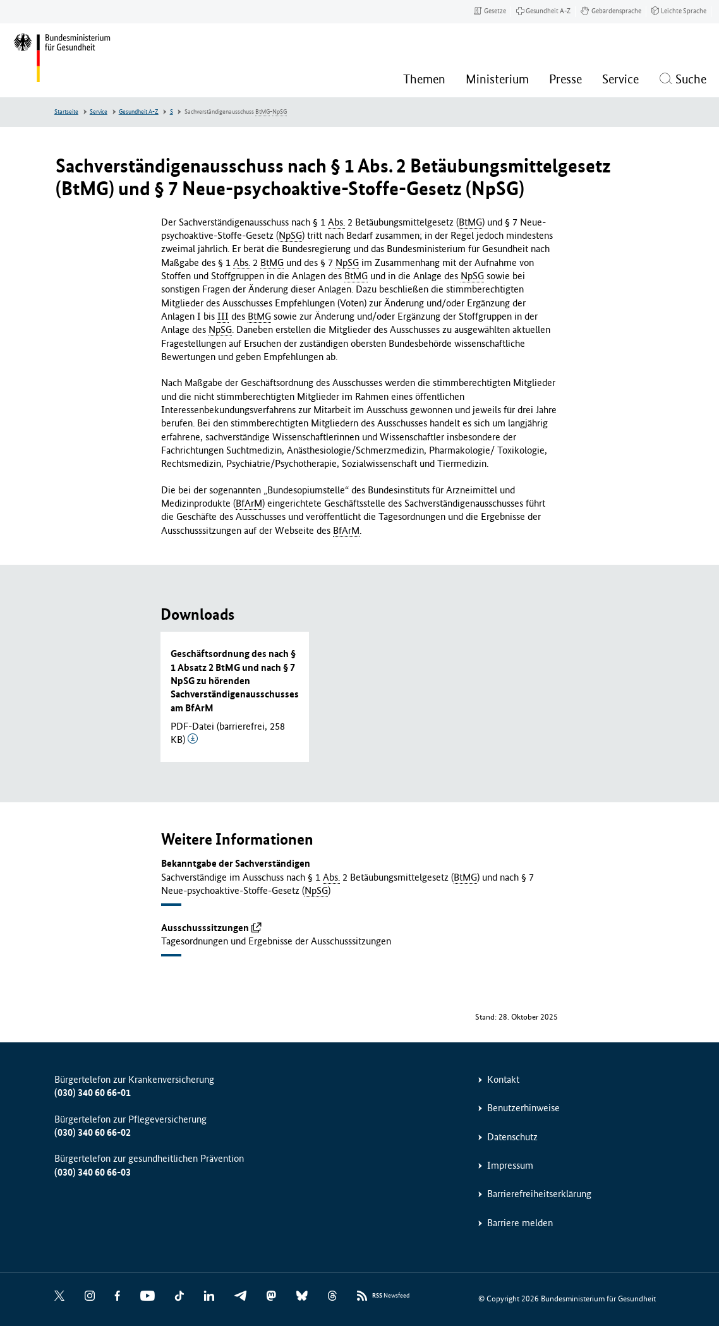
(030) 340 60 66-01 (92, 1093)
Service (98, 112)
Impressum (510, 1165)
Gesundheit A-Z (139, 112)
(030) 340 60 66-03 (92, 1172)
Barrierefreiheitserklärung (539, 1194)
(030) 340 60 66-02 (92, 1132)
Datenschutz (512, 1137)
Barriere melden (520, 1223)
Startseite (66, 112)
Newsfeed (390, 1296)
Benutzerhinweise (523, 1108)
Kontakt (503, 1079)
